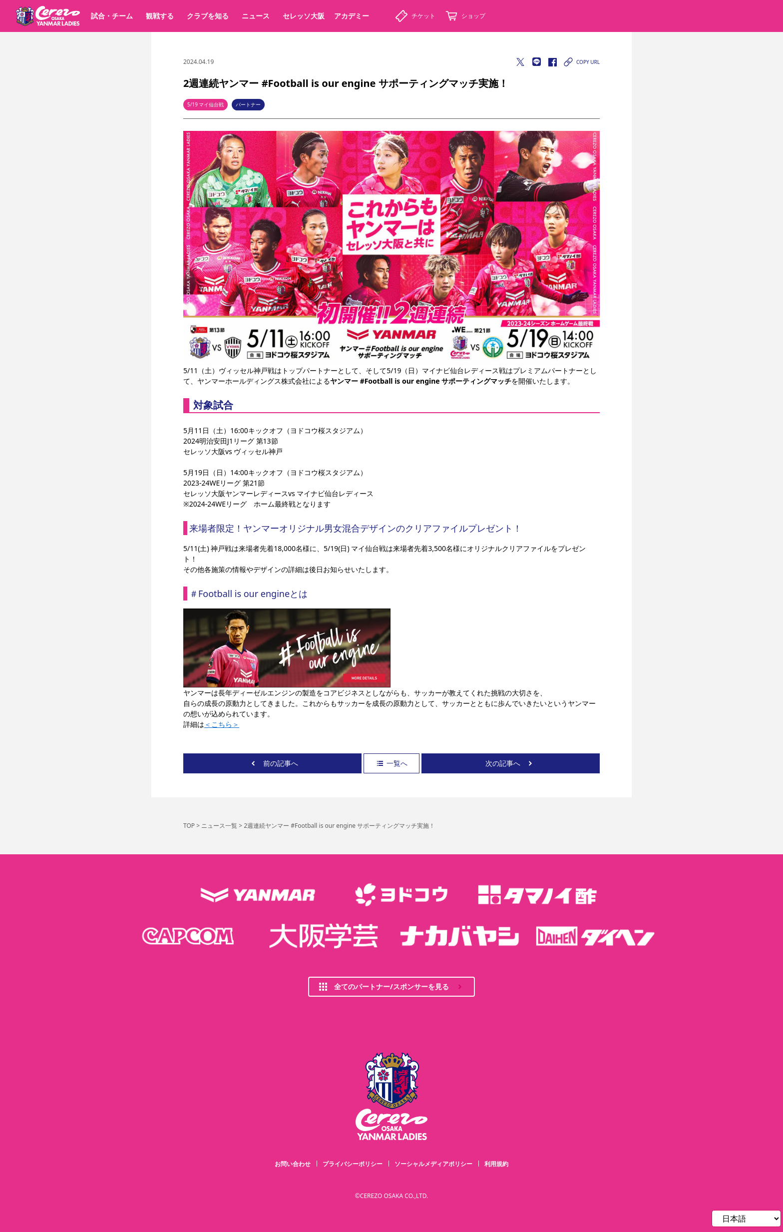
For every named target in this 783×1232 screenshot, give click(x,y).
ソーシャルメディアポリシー (433, 1164)
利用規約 (496, 1164)
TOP (189, 825)
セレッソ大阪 (304, 15)
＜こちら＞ (221, 724)
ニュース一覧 (219, 825)
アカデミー (351, 15)
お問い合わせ (293, 1164)
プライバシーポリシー (353, 1164)
